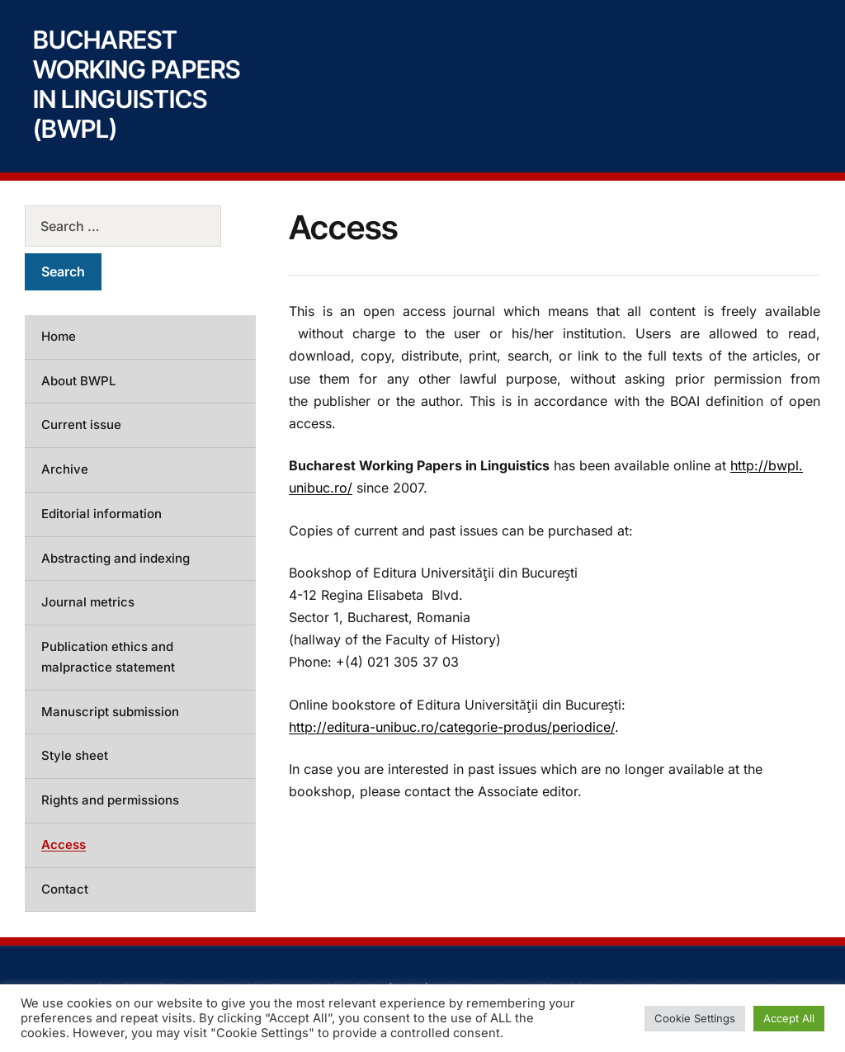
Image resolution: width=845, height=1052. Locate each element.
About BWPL (78, 381)
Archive (64, 469)
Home (58, 336)
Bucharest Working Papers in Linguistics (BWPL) (136, 84)
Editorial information (101, 513)
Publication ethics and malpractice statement (108, 657)
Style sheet (74, 755)
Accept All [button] (788, 1018)
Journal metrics (88, 602)
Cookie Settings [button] (694, 1018)
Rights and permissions (110, 800)
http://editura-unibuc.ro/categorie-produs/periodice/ (452, 727)
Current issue (81, 424)
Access (63, 844)
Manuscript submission (110, 711)
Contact (64, 889)
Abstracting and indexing (115, 558)
